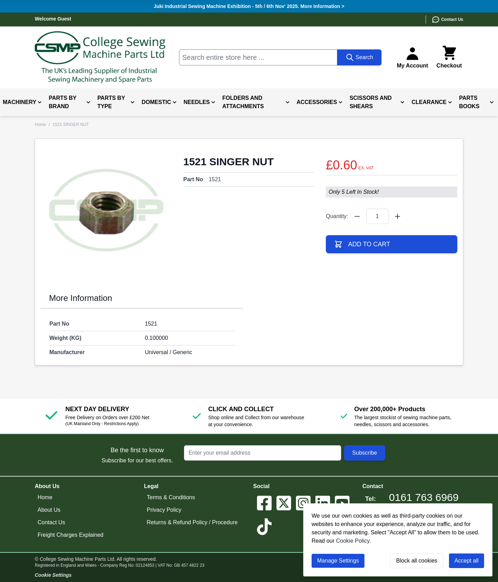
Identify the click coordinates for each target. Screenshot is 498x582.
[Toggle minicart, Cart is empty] (449, 57)
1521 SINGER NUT (71, 124)
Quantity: (337, 216)
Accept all (467, 561)
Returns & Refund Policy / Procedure (192, 522)
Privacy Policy (164, 510)
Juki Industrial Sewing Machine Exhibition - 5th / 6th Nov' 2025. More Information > (249, 6)
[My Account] (412, 57)
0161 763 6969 (424, 497)
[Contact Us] (444, 19)
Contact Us (51, 522)
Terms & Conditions (171, 497)
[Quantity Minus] (357, 216)
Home (40, 124)
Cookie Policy (352, 541)
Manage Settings (338, 561)
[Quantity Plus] (397, 216)
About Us (49, 510)
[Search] (359, 57)
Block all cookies (416, 561)
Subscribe (364, 453)
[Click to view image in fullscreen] (106, 210)
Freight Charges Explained (70, 535)
